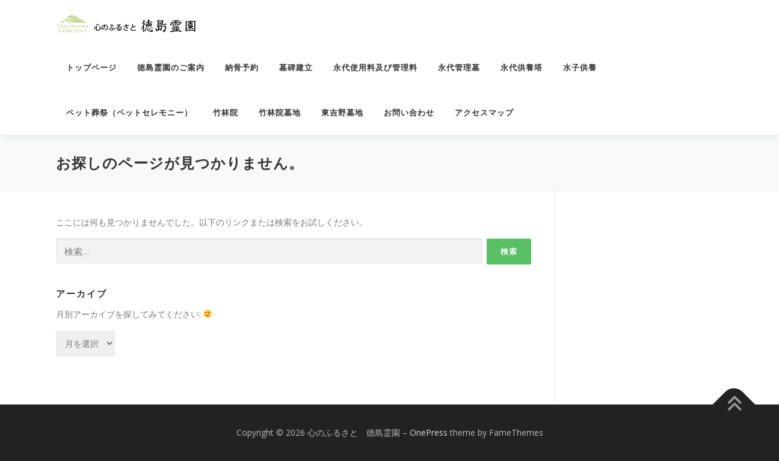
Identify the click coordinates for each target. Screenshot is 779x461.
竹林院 (225, 112)
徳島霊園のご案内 (171, 67)
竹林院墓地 (280, 112)
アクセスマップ (484, 112)
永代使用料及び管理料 (375, 67)
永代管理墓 (459, 67)
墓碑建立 (296, 67)
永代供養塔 (521, 67)
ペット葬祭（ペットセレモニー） (129, 112)
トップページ (91, 67)
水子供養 (580, 67)
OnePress (429, 432)
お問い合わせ (409, 112)
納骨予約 (242, 67)
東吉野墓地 (342, 112)
